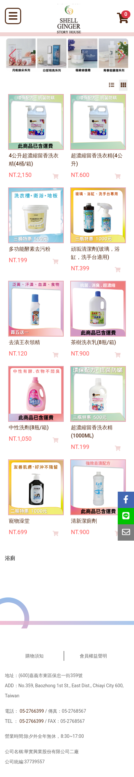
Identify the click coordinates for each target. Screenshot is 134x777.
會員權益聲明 (93, 655)
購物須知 (34, 655)
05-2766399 (32, 711)
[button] (121, 56)
